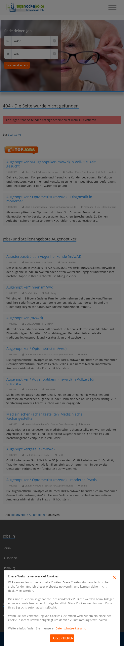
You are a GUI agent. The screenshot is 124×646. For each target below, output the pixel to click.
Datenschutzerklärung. (71, 628)
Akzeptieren (63, 638)
